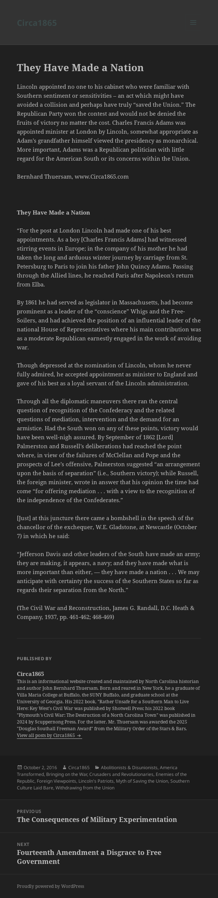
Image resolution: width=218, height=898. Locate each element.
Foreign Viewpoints (56, 781)
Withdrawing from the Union (85, 788)
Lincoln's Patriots (96, 781)
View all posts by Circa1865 (46, 735)
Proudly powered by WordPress (50, 886)
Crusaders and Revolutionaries (121, 774)
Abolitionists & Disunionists (129, 767)
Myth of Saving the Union (142, 781)
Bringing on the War (66, 774)
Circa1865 (37, 22)
